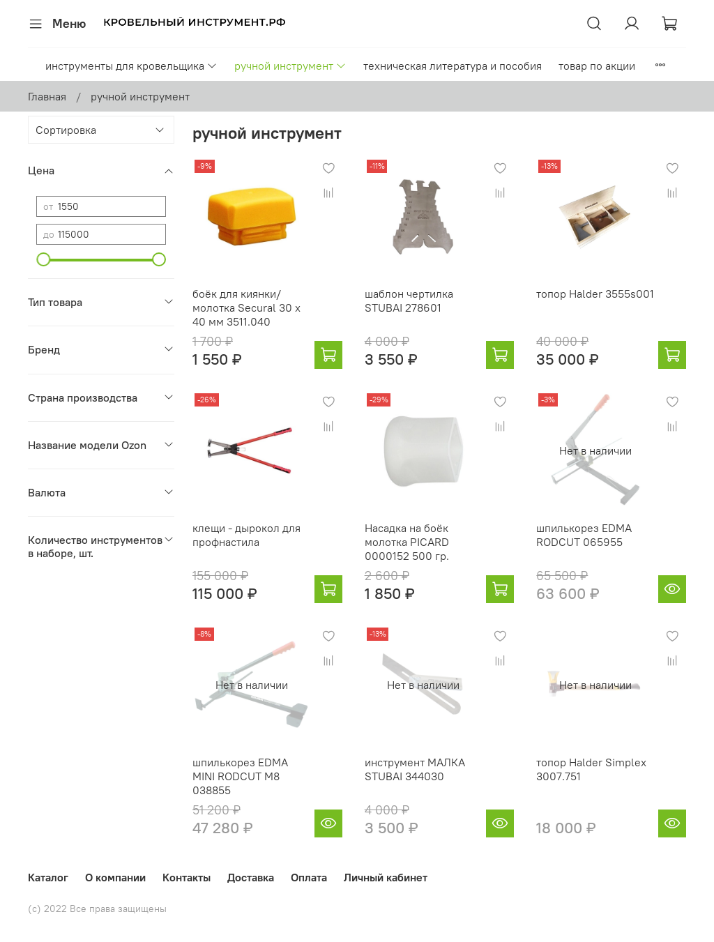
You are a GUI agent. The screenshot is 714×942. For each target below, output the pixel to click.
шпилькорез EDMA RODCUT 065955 (584, 535)
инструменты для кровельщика (131, 66)
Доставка (250, 877)
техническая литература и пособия (452, 66)
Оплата (309, 877)
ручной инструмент (290, 66)
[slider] (43, 259)
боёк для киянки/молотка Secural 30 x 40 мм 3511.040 (246, 307)
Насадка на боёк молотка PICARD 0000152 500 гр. (407, 542)
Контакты (186, 877)
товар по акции (597, 66)
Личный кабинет (385, 877)
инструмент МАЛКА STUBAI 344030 (415, 769)
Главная (47, 96)
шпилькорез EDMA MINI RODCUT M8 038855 (240, 776)
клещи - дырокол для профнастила (246, 535)
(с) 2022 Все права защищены (97, 908)
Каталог (48, 877)
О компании (115, 877)
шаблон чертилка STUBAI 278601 (409, 300)
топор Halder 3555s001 (595, 294)
